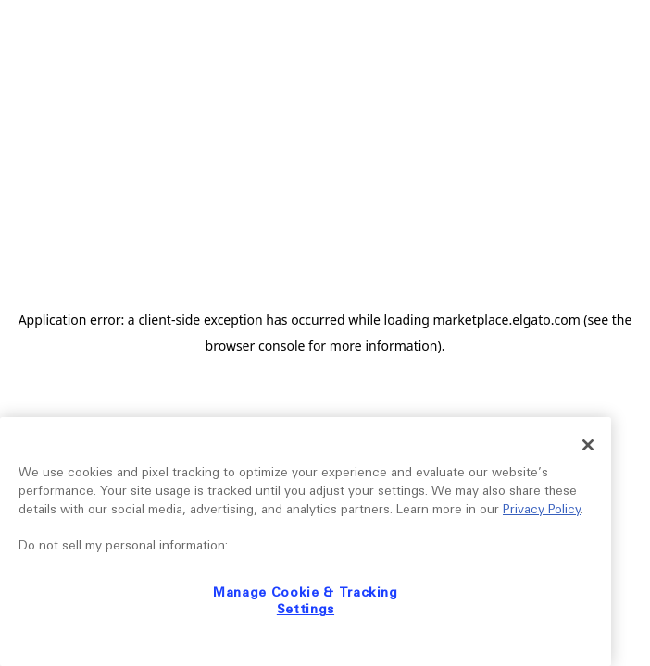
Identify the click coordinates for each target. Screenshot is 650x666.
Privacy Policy (542, 509)
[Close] (588, 445)
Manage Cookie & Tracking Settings (305, 601)
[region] (305, 541)
